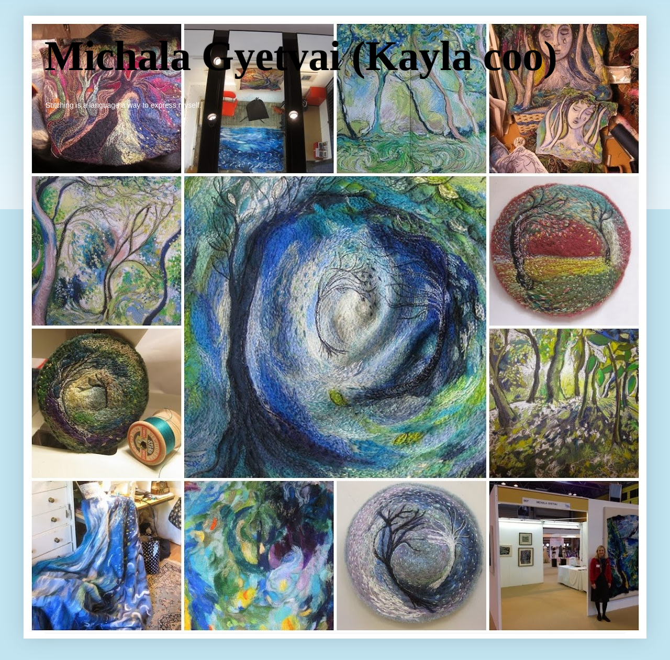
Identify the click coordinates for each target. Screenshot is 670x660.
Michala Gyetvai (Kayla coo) (300, 56)
